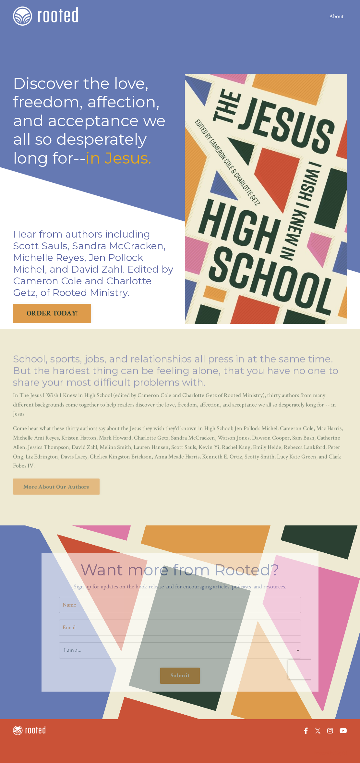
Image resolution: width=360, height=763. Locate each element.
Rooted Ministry (90, 293)
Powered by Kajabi (330, 753)
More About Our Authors (56, 474)
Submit (180, 675)
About (336, 16)
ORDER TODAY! (52, 313)
